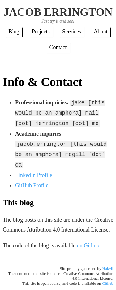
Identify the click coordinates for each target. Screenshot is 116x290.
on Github (88, 245)
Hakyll (107, 268)
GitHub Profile (32, 185)
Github (107, 283)
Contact (58, 47)
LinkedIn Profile (33, 175)
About (101, 31)
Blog (13, 31)
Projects (41, 31)
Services (71, 31)
